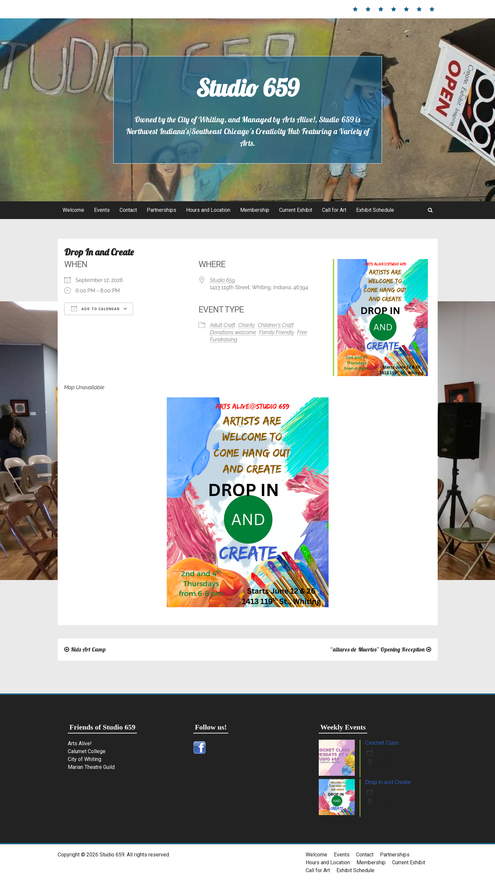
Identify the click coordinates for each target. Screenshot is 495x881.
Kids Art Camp (88, 649)
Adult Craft (223, 325)
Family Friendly (276, 332)
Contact (128, 210)
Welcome (73, 210)
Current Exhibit (295, 210)
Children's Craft (276, 325)
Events (102, 210)
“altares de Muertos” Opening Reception (377, 649)
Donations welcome (233, 332)
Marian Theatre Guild (91, 767)
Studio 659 (247, 88)
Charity (246, 325)
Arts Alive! (80, 743)
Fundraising (224, 339)
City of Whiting (84, 759)
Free (302, 332)
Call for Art (334, 210)
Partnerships (161, 210)
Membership (254, 210)
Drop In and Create (388, 782)
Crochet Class (382, 743)
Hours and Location (208, 210)
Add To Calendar (95, 308)
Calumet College (86, 751)
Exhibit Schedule (375, 210)
